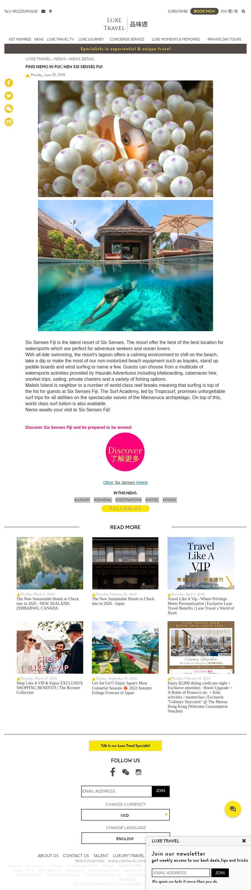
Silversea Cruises (138, 875)
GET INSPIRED (20, 39)
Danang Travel (74, 870)
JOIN (160, 790)
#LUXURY (82, 500)
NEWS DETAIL (82, 59)
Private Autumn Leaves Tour (103, 875)
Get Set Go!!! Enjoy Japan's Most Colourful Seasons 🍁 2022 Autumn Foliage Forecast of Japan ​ (121, 688)
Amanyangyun (35, 865)
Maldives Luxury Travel (103, 870)
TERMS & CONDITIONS (89, 861)
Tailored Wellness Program (62, 875)
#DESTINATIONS (129, 500)
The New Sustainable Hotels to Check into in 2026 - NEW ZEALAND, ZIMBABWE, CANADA (48, 603)
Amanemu (15, 865)
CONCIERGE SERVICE (126, 39)
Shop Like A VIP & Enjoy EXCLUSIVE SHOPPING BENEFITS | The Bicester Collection (50, 688)
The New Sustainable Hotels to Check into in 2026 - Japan (123, 601)
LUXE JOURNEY (91, 39)
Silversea (108, 865)
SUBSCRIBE (178, 11)
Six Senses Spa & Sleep (82, 865)
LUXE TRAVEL (38, 59)
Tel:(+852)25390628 (20, 11)
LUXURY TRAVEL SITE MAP (138, 856)
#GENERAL (103, 500)
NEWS (38, 39)
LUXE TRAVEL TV (60, 39)
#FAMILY (170, 500)
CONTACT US (76, 856)
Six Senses (125, 482)
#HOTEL (152, 500)
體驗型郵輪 (127, 879)
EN (223, 11)
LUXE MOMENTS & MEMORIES (176, 39)
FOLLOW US (125, 508)
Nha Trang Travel (49, 870)
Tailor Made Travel (29, 875)
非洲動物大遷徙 (130, 865)
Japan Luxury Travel (136, 870)
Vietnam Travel (24, 870)
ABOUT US (48, 856)
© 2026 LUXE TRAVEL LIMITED (128, 861)
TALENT (100, 856)
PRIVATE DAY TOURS (224, 39)
